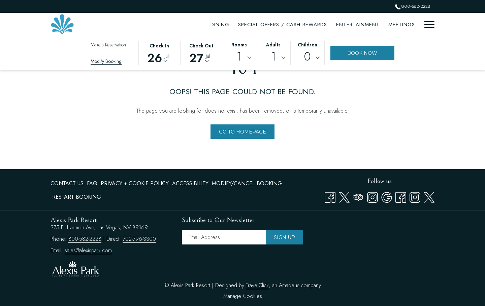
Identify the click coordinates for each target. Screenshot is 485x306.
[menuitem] (68, 183)
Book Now (362, 53)
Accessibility (190, 183)
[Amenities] (401, 24)
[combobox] (239, 58)
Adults (273, 44)
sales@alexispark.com (88, 250)
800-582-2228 (84, 239)
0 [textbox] (307, 57)
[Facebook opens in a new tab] (330, 196)
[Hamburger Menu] (426, 24)
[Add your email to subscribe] (224, 237)
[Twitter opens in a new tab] (344, 196)
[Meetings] (319, 24)
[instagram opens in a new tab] (415, 196)
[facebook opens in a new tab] (400, 196)
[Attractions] (360, 24)
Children (307, 44)
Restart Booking (76, 197)
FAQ (92, 183)
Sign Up (284, 237)
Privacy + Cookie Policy (135, 183)
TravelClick (257, 285)
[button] (159, 52)
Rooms (239, 44)
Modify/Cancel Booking (247, 183)
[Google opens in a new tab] (386, 196)
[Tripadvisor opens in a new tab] (358, 196)
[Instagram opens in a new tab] (372, 196)
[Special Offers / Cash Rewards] (201, 24)
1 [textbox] (238, 57)
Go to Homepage (242, 132)
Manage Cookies (242, 296)
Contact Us (67, 183)
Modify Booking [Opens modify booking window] (106, 61)
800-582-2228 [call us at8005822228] (412, 6)
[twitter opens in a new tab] (429, 196)
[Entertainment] (276, 24)
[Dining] (138, 24)
